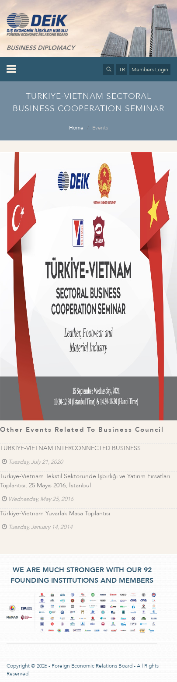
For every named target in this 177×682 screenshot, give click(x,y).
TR (122, 69)
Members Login (150, 69)
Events (100, 127)
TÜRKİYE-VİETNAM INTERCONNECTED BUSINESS (70, 448)
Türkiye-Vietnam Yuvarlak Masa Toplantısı (55, 513)
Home (76, 127)
